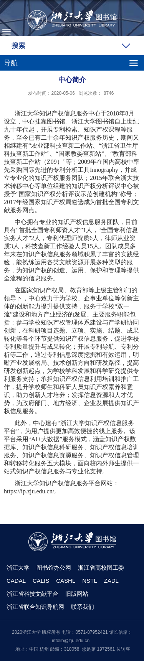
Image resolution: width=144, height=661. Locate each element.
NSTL (89, 580)
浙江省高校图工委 (101, 567)
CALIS (41, 580)
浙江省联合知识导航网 (35, 606)
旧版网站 (76, 593)
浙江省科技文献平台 (32, 593)
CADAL (16, 580)
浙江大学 (18, 567)
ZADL (111, 580)
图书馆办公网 (53, 567)
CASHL (65, 580)
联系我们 (82, 606)
